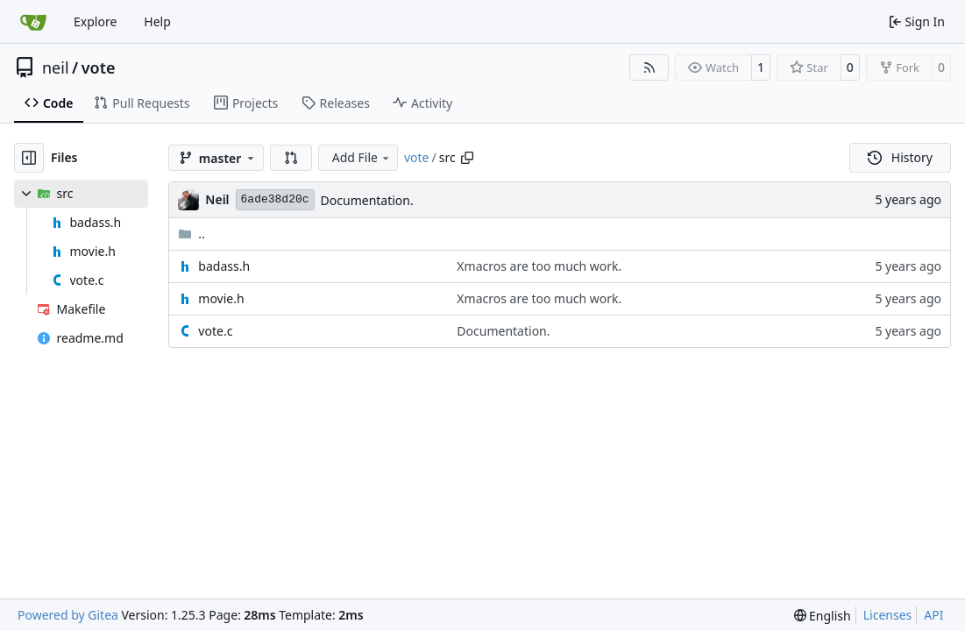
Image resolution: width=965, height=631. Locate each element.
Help (157, 21)
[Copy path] (467, 158)
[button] (291, 158)
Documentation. (367, 200)
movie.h (221, 298)
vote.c (215, 331)
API (933, 614)
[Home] (33, 22)
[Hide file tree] (29, 158)
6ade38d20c (275, 199)
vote (99, 67)
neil (55, 67)
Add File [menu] (362, 157)
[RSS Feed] (649, 67)
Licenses (887, 614)
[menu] (822, 615)
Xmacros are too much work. (539, 266)
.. (191, 233)
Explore (95, 21)
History (900, 157)
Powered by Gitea (68, 614)
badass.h (224, 266)
